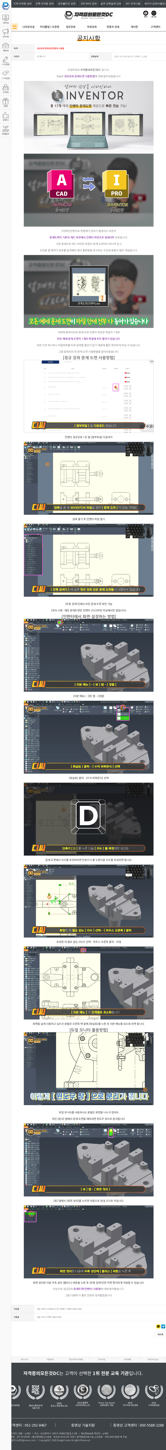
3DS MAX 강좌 (89, 3)
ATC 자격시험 (132, 3)
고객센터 (155, 27)
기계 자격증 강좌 (22, 3)
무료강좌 (92, 27)
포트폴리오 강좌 (67, 3)
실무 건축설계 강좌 (111, 3)
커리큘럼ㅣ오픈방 (49, 27)
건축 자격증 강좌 (45, 3)
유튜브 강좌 (113, 27)
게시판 (134, 27)
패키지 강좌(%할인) (155, 3)
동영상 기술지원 (83, 1425)
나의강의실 (28, 27)
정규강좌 (71, 27)
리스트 (160, 1334)
